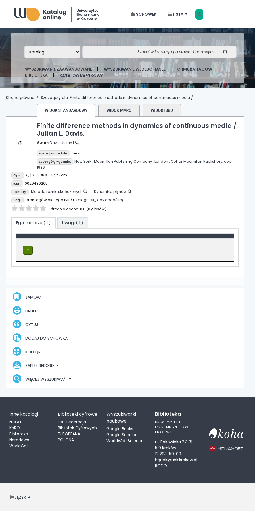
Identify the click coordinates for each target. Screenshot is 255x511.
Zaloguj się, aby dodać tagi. (101, 200)
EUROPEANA (69, 433)
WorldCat (18, 445)
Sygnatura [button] (165, 239)
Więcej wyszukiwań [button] (40, 378)
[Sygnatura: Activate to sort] (174, 238)
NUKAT (15, 422)
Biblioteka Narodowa (19, 436)
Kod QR (27, 351)
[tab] (72, 223)
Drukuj (26, 310)
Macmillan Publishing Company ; (124, 161)
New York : (83, 161)
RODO (161, 465)
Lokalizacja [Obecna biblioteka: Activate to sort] (118, 239)
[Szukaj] (227, 52)
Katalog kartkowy (81, 76)
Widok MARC (118, 110)
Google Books (119, 428)
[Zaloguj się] (199, 14)
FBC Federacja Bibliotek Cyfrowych (77, 424)
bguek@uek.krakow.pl (176, 459)
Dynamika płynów (110, 191)
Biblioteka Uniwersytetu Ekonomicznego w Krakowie (56, 13)
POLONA (66, 439)
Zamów (27, 296)
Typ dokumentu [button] (35, 239)
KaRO (14, 427)
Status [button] (206, 239)
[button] (144, 14)
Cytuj (25, 324)
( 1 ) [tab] (33, 223)
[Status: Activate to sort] (215, 238)
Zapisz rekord (34, 364)
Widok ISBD (162, 110)
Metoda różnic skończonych (57, 191)
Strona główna (20, 97)
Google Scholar (121, 434)
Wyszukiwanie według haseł (134, 69)
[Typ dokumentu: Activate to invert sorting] (60, 238)
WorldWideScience (125, 440)
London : (162, 161)
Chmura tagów (194, 69)
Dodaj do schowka (40, 337)
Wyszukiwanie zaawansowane (58, 69)
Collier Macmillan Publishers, (197, 161)
